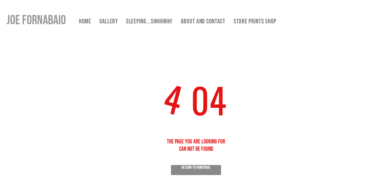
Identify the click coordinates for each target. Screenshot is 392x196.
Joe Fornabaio (36, 20)
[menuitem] (85, 21)
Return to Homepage (196, 167)
